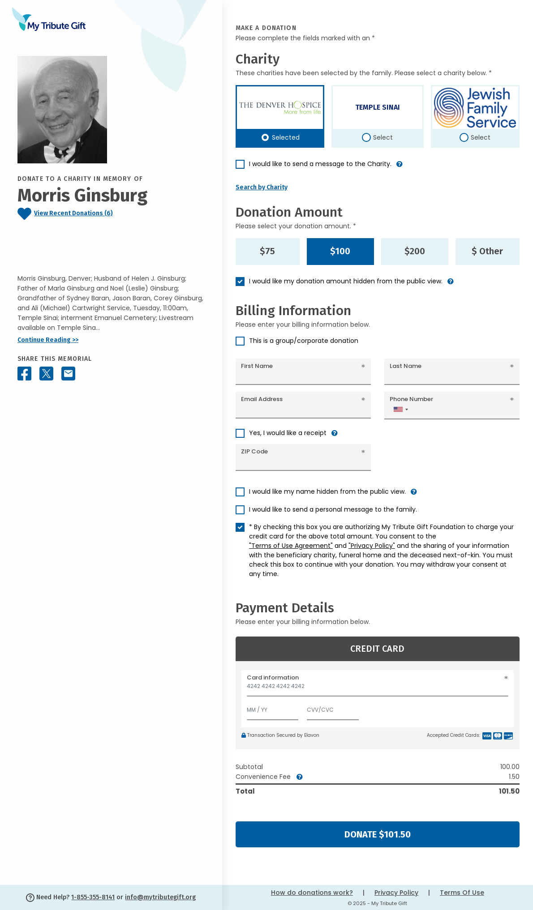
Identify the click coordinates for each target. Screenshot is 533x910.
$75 (267, 251)
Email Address (262, 399)
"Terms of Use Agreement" (291, 545)
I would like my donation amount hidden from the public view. (346, 281)
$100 (340, 251)
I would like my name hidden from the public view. (327, 491)
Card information (273, 677)
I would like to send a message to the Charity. (320, 163)
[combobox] (400, 409)
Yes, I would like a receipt (288, 432)
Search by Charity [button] (262, 187)
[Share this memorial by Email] (68, 373)
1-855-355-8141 (93, 897)
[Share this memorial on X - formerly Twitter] (46, 373)
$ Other (487, 251)
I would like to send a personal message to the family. (333, 509)
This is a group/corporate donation (303, 340)
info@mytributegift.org (160, 897)
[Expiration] (273, 708)
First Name (257, 366)
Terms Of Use (462, 892)
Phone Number (411, 399)
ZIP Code (254, 451)
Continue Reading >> (47, 340)
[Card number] (377, 688)
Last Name (405, 366)
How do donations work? (312, 892)
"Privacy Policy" (371, 545)
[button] (399, 167)
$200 (414, 251)
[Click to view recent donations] (111, 214)
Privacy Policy (396, 892)
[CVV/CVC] (333, 708)
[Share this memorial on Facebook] (24, 373)
